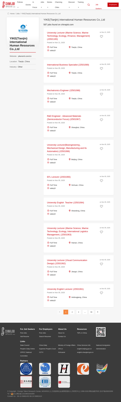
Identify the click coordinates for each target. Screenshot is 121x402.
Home (12, 14)
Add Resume (24, 336)
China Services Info (84, 345)
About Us (61, 333)
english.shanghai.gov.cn (85, 352)
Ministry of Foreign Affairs (66, 345)
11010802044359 (28, 394)
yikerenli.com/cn (24, 56)
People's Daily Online (27, 349)
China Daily (43, 345)
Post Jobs (42, 333)
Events (28, 5)
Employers (113, 5)
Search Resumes (45, 336)
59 (91, 312)
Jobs (18, 14)
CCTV (41, 352)
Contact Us (62, 336)
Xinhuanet (61, 352)
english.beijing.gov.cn (84, 349)
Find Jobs (23, 333)
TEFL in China (82, 333)
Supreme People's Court (47, 349)
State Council (24, 345)
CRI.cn (60, 349)
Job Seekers (99, 5)
